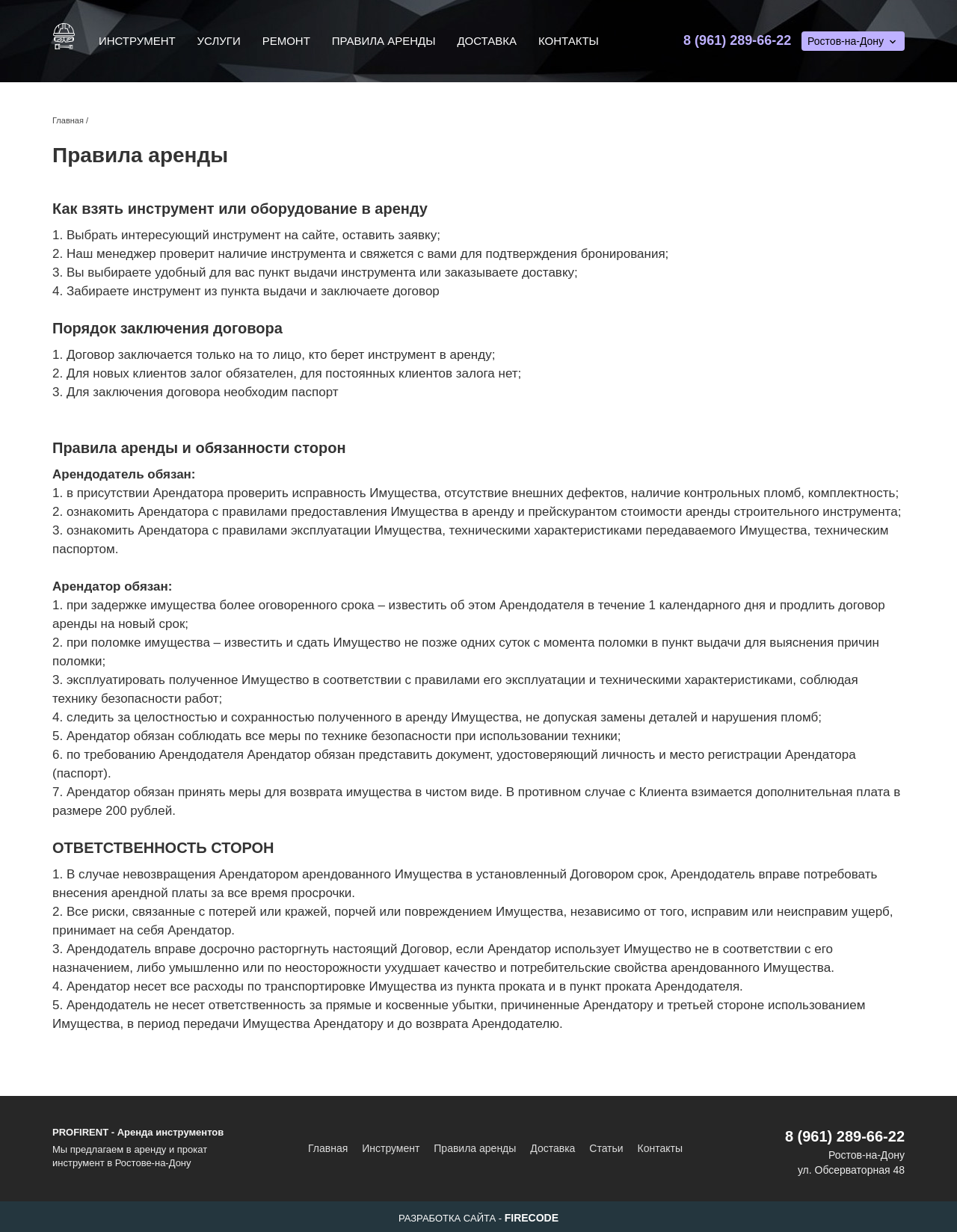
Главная (328, 1148)
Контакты (568, 40)
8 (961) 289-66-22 (737, 40)
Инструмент (137, 40)
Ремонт (286, 40)
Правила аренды (384, 40)
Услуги (219, 40)
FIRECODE (531, 1218)
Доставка (487, 40)
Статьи (606, 1148)
